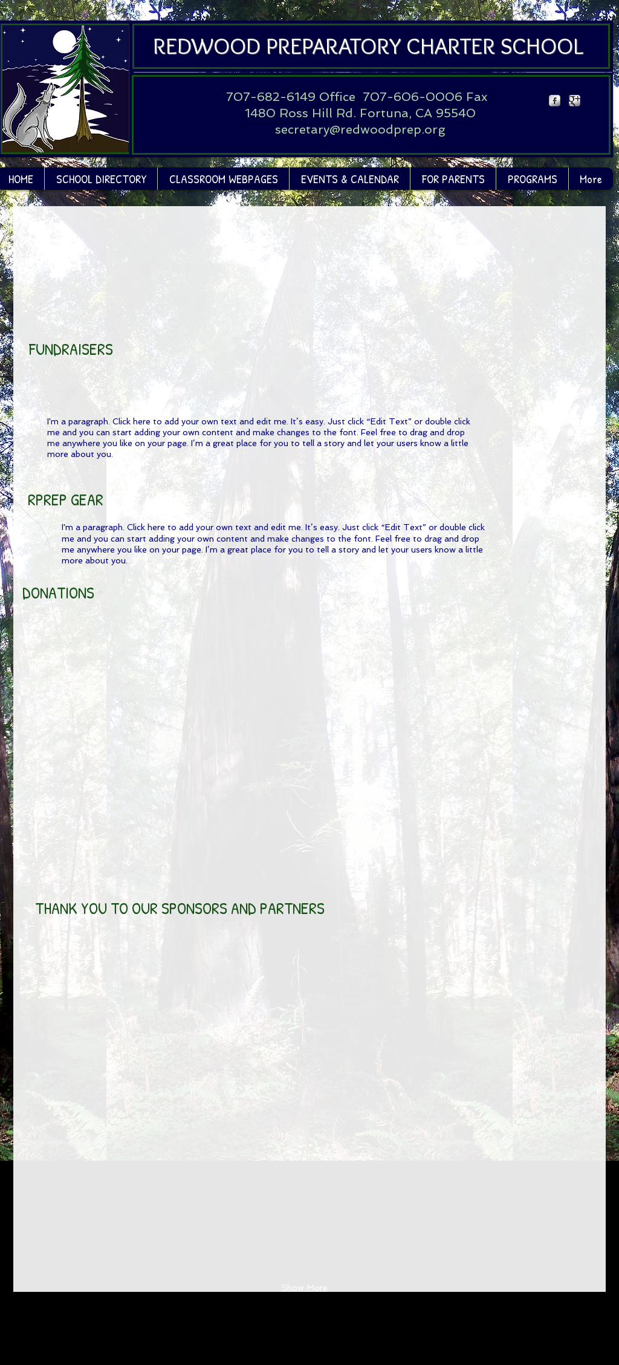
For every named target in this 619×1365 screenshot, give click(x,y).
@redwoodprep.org (387, 129)
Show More (304, 1287)
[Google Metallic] (574, 100)
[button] (223, 178)
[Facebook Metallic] (554, 100)
